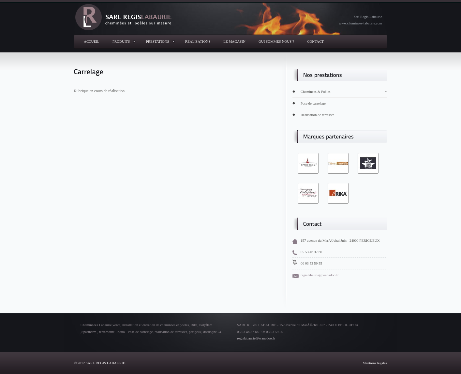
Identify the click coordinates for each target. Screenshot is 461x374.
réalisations (198, 41)
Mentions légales (375, 363)
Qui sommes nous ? (276, 41)
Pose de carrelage (313, 103)
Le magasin (234, 41)
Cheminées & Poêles (316, 92)
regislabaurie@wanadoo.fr (320, 275)
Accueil (91, 41)
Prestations (157, 41)
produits (121, 41)
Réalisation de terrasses (317, 115)
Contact (315, 41)
